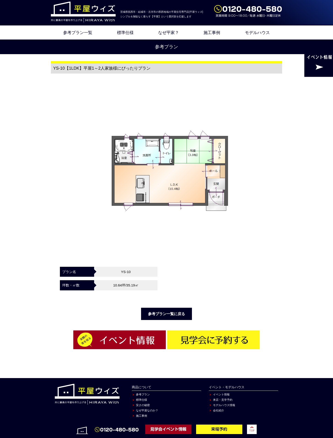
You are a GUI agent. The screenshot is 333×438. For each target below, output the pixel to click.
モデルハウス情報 (224, 405)
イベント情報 (221, 394)
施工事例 (212, 32)
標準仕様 (125, 32)
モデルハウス (257, 32)
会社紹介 (218, 410)
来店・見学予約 (222, 399)
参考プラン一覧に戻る (166, 314)
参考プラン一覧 (77, 32)
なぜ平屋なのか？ (147, 410)
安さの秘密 (143, 405)
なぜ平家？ (168, 32)
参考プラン (143, 394)
